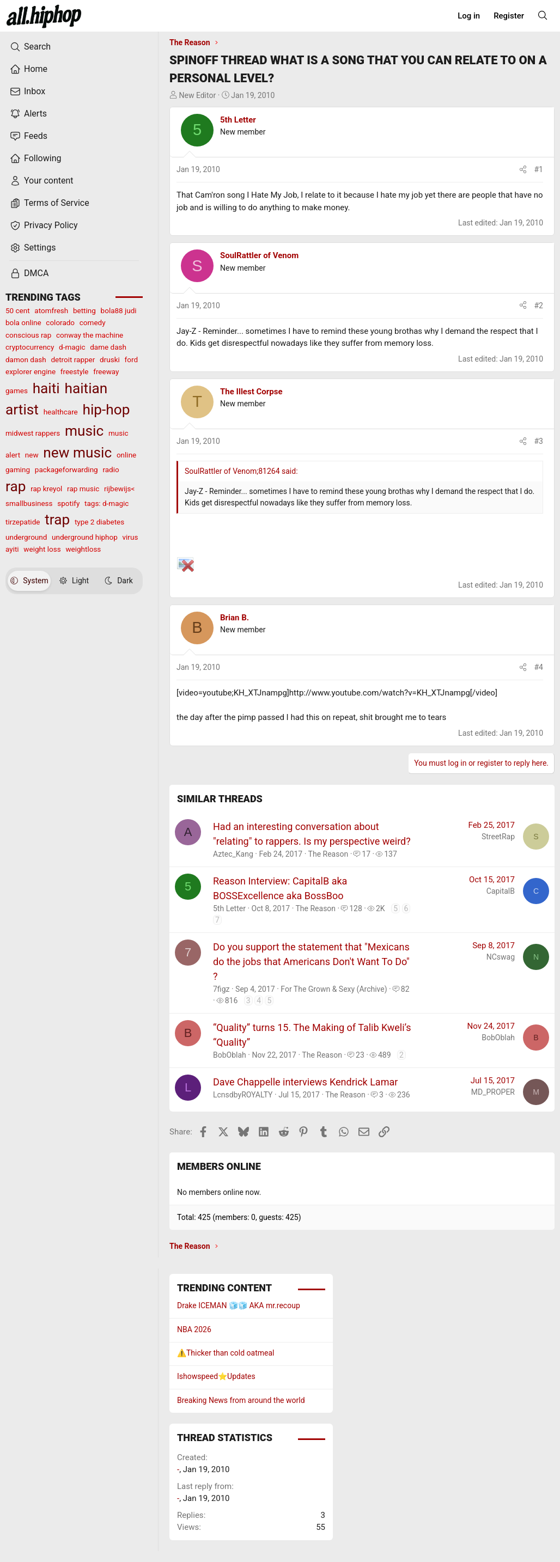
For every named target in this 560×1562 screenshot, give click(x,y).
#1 (539, 169)
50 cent (17, 310)
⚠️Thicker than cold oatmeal (226, 1353)
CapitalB (500, 891)
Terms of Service (49, 203)
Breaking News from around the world (241, 1400)
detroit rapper (73, 359)
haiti (46, 388)
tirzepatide (22, 521)
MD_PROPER (493, 1092)
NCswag (500, 957)
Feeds (28, 136)
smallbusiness (29, 503)
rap (15, 486)
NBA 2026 (194, 1329)
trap (57, 519)
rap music (83, 488)
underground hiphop (85, 537)
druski (110, 359)
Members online (219, 1166)
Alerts (28, 113)
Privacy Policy (44, 225)
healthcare (61, 411)
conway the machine (89, 335)
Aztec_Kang (233, 854)
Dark (119, 580)
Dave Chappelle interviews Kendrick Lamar (305, 1082)
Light (74, 580)
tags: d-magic (106, 503)
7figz (221, 989)
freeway (106, 371)
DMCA (29, 273)
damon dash (25, 359)
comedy (93, 322)
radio (110, 469)
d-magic (72, 347)
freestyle (74, 371)
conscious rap (28, 335)
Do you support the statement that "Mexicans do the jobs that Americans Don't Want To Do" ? (311, 961)
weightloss (83, 549)
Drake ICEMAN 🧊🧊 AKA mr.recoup (238, 1305)
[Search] (543, 15)
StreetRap (498, 836)
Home (28, 69)
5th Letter (238, 120)
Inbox (27, 91)
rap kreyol (46, 488)
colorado (60, 322)
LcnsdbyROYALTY (243, 1094)
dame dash (108, 347)
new (32, 454)
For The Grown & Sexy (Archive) (334, 989)
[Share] (523, 169)
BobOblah (229, 1055)
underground (26, 537)
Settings (33, 247)
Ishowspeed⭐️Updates (216, 1376)
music (84, 431)
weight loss (41, 549)
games (16, 390)
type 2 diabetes (99, 521)
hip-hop (106, 409)
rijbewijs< (119, 488)
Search (30, 46)
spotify (68, 503)
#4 (539, 667)
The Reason (328, 854)
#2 (539, 305)
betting (84, 310)
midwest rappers (32, 433)
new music (77, 452)
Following (35, 158)
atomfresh (51, 310)
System (29, 580)
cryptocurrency (29, 347)
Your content (42, 180)
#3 (539, 441)
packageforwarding (66, 469)
